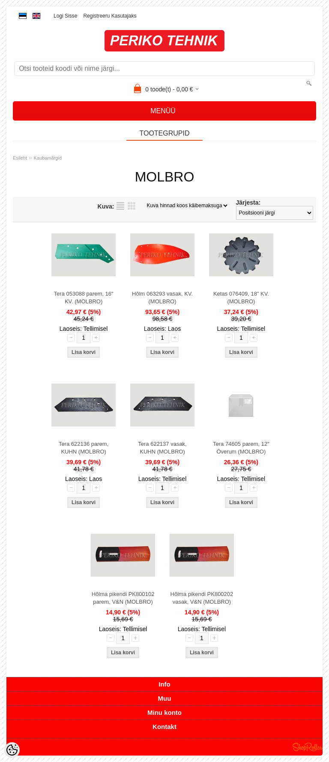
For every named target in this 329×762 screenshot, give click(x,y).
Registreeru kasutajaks (109, 16)
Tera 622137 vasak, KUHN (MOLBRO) (162, 448)
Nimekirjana (120, 206)
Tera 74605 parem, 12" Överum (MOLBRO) (241, 448)
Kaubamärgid (48, 157)
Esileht (20, 157)
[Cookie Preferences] (12, 750)
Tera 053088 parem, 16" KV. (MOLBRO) (84, 297)
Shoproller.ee (308, 747)
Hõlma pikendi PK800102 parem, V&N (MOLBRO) (123, 598)
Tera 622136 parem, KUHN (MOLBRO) (83, 448)
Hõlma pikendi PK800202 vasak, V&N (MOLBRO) (201, 598)
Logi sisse (65, 16)
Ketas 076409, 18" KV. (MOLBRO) (241, 297)
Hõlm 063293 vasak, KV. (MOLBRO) (162, 297)
